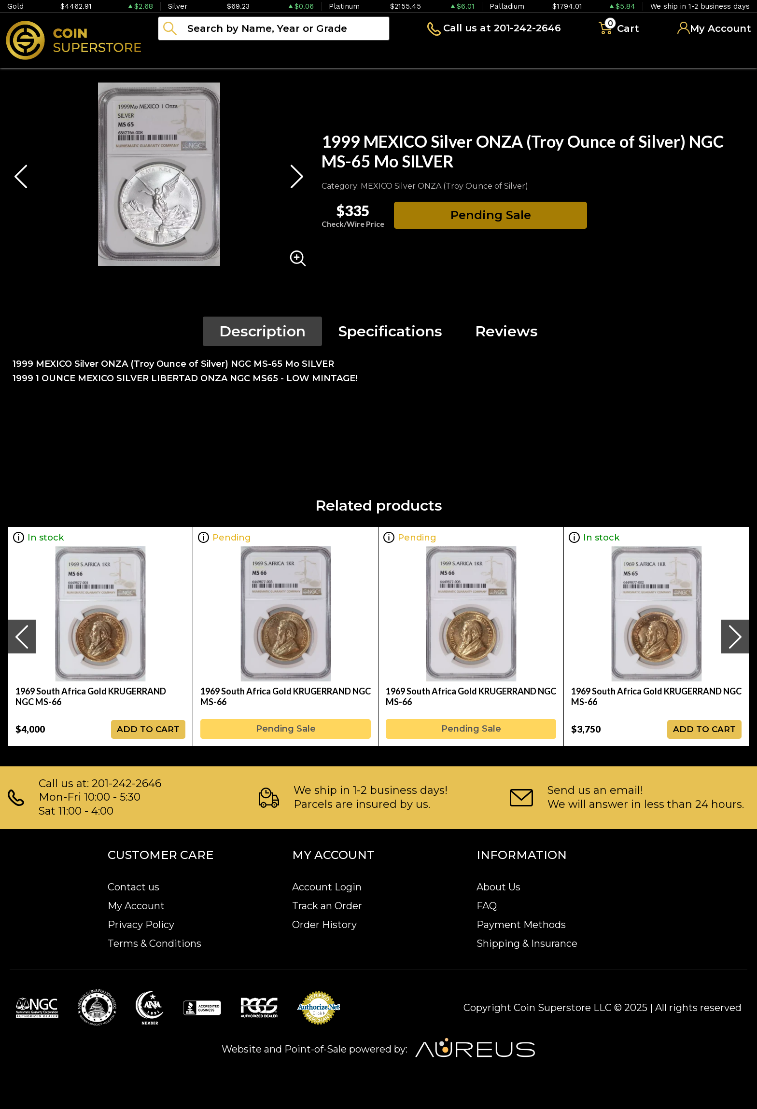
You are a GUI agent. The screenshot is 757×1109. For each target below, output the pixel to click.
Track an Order (327, 906)
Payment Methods (521, 924)
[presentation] (22, 636)
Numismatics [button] (255, 55)
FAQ (487, 906)
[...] (274, 28)
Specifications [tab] (390, 331)
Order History (324, 924)
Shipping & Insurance (527, 943)
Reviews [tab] (506, 331)
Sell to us (725, 55)
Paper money (350, 55)
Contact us (133, 887)
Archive (430, 55)
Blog (487, 55)
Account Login (327, 887)
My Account (136, 906)
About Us (498, 887)
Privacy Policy (141, 924)
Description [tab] (262, 331)
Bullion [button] (178, 55)
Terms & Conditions (154, 943)
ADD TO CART (148, 729)
